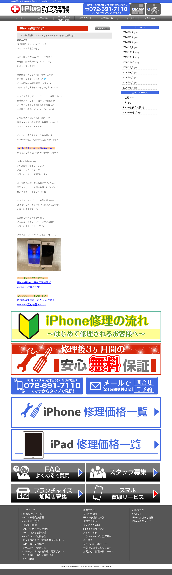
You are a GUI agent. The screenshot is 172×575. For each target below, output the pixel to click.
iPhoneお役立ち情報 (133, 107)
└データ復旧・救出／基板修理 (37, 555)
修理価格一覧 (107, 18)
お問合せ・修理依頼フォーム (98, 551)
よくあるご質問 (91, 525)
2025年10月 (128, 62)
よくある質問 (128, 18)
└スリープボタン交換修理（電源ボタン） (43, 551)
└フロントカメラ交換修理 (35, 529)
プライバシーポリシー (95, 544)
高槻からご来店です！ (29, 287)
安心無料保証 (90, 514)
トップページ (21, 18)
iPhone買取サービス (94, 529)
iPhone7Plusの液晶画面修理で (34, 282)
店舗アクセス (90, 521)
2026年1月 (127, 47)
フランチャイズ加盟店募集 (97, 536)
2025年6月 (127, 82)
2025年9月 (127, 67)
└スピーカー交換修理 (32, 544)
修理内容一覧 (85, 18)
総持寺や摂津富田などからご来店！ (37, 300)
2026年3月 (127, 37)
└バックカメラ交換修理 (33, 532)
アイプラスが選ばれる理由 (64, 18)
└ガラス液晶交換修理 (32, 517)
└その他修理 (27, 559)
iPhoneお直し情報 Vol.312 (31, 304)
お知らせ (127, 102)
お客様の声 (150, 18)
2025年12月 (128, 52)
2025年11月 (128, 57)
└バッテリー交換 (30, 521)
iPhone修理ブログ (131, 112)
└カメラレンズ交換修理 (33, 536)
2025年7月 (127, 77)
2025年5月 (127, 87)
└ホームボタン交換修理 (33, 547)
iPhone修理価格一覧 (94, 517)
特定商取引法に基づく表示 (97, 547)
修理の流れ (43, 18)
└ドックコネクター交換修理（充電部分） (43, 540)
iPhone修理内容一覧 (31, 514)
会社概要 (88, 540)
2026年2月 (127, 42)
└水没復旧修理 (29, 525)
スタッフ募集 (90, 532)
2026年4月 (127, 32)
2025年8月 (127, 72)
